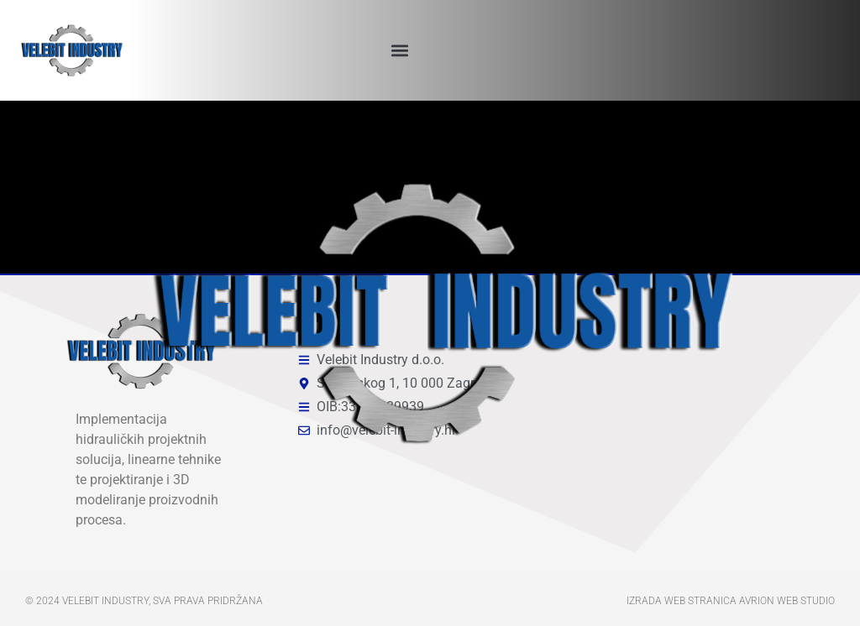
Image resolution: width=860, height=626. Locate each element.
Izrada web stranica (682, 601)
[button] (399, 51)
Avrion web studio (787, 601)
